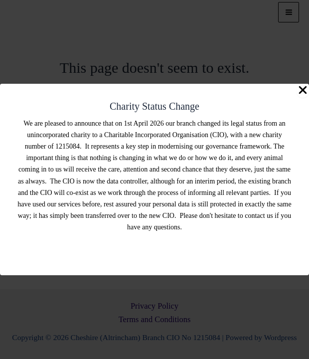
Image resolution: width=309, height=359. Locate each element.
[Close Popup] (303, 91)
